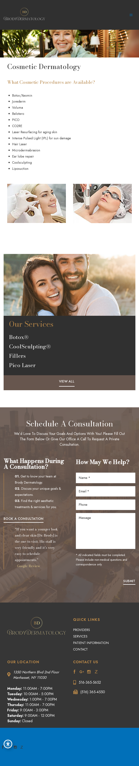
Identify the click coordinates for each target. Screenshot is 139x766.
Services (80, 636)
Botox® (19, 339)
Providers (81, 629)
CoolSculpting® (30, 348)
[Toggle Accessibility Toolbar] (8, 743)
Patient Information (91, 642)
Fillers (17, 358)
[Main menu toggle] (131, 16)
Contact (80, 649)
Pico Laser (22, 367)
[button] (66, 383)
